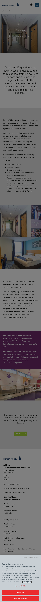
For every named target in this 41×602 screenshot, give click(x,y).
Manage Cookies (20, 587)
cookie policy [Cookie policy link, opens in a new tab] (27, 583)
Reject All (20, 593)
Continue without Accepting (31, 559)
